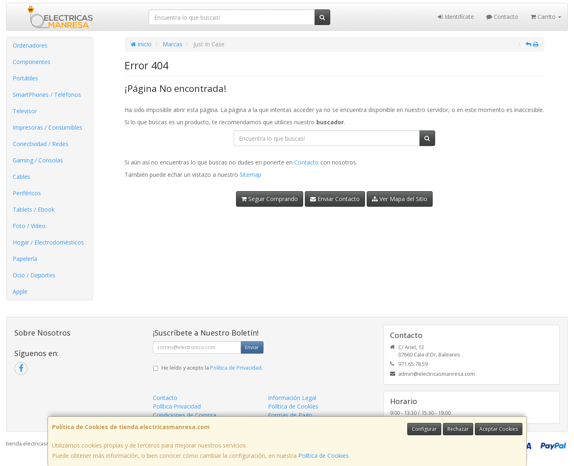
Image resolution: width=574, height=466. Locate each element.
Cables (21, 176)
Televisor (25, 111)
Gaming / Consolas (38, 160)
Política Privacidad (177, 406)
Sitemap (250, 174)
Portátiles (25, 78)
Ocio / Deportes (34, 275)
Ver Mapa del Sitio (399, 199)
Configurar (424, 428)
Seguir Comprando (269, 199)
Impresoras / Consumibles (47, 127)
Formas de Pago (290, 415)
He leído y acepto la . (212, 367)
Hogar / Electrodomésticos (48, 242)
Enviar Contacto (335, 199)
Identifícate (456, 17)
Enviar (252, 347)
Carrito (546, 17)
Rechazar (458, 428)
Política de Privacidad (235, 367)
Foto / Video (29, 226)
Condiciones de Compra (184, 415)
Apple (20, 291)
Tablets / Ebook (33, 209)
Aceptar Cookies (498, 428)
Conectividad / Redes (40, 144)
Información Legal (292, 398)
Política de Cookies (323, 455)
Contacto (502, 17)
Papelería (25, 259)
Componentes (31, 62)
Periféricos (27, 193)
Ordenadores (30, 45)
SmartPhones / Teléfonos (47, 94)
